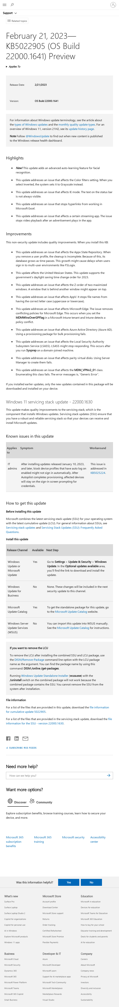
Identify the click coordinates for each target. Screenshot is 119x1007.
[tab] (18, 802)
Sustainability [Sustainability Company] (87, 999)
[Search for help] (13, 5)
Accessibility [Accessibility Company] (86, 994)
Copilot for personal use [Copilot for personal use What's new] (14, 924)
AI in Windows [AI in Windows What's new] (10, 930)
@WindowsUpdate (37, 136)
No (91, 882)
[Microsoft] (59, 3)
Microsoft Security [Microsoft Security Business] (12, 965)
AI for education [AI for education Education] (88, 942)
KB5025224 (98, 473)
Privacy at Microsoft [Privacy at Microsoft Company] (89, 976)
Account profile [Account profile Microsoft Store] (49, 901)
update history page (81, 129)
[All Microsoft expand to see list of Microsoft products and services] (4, 5)
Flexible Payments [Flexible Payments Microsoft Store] (50, 942)
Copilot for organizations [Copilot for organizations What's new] (15, 919)
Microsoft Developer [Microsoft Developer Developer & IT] (51, 965)
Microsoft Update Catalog (71, 611)
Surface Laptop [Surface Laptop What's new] (10, 907)
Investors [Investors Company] (85, 982)
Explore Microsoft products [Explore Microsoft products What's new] (16, 936)
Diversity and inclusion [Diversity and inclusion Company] (91, 988)
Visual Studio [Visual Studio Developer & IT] (48, 999)
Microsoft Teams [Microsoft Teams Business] (11, 988)
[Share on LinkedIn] (15, 737)
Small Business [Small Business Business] (10, 999)
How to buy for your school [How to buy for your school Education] (92, 924)
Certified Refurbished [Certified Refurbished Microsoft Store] (52, 930)
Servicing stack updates (20, 527)
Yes (69, 882)
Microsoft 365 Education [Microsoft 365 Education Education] (91, 919)
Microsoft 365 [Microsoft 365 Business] (10, 976)
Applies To (14, 66)
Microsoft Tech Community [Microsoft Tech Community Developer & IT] (54, 982)
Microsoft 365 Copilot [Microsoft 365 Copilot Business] (13, 994)
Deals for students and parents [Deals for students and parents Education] (94, 936)
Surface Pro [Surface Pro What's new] (9, 901)
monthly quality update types (77, 124)
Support (8, 13)
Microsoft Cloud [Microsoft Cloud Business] (11, 959)
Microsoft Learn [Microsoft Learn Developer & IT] (49, 970)
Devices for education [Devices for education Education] (90, 907)
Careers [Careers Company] (84, 959)
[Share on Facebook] (8, 737)
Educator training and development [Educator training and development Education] (96, 930)
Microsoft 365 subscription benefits (15, 841)
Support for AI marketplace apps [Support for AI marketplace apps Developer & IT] (57, 976)
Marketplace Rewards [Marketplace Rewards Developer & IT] (52, 994)
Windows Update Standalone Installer (44, 675)
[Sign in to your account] (113, 5)
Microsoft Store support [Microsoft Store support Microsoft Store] (53, 913)
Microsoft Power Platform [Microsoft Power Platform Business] (15, 982)
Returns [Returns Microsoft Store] (46, 919)
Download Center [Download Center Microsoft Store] (50, 907)
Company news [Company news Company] (87, 970)
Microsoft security (73, 837)
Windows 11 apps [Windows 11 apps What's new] (12, 942)
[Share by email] (23, 737)
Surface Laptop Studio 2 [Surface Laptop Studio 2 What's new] (14, 913)
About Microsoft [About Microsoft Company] (88, 965)
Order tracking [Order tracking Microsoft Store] (49, 924)
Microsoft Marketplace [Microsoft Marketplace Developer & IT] (52, 988)
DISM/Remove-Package (29, 659)
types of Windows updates (31, 124)
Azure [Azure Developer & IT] (45, 959)
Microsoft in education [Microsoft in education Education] (91, 901)
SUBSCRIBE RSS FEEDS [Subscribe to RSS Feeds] (23, 747)
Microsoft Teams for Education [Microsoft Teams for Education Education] (94, 913)
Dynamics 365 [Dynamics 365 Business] (10, 970)
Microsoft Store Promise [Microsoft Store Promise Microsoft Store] (53, 936)
